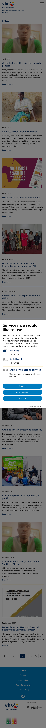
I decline (22, 386)
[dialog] (23, 364)
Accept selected (22, 392)
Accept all (23, 398)
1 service (14, 354)
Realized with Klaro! (35, 406)
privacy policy (30, 346)
